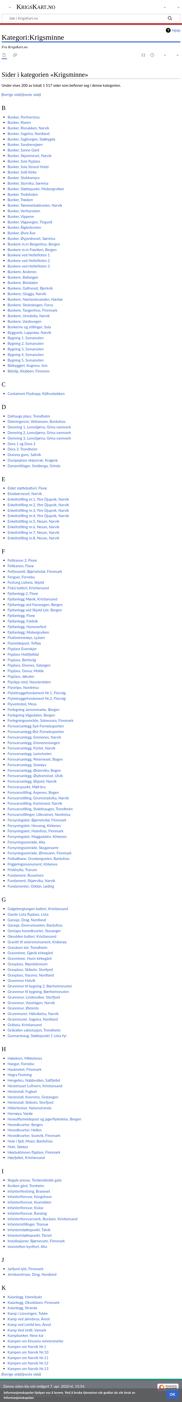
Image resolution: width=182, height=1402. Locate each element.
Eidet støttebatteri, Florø (27, 488)
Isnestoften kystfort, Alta (27, 1246)
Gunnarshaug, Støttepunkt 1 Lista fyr (37, 1035)
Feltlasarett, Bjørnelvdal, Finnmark (34, 571)
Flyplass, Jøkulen (20, 676)
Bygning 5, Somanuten (25, 360)
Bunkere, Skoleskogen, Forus (30, 305)
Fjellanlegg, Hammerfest (26, 626)
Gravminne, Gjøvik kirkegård (30, 953)
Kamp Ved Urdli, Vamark (26, 1330)
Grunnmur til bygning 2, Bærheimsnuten (39, 986)
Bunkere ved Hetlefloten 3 (28, 266)
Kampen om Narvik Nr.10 (27, 1352)
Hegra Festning (19, 1074)
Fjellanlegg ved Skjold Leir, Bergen (34, 610)
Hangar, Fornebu (20, 1064)
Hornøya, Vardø (19, 1113)
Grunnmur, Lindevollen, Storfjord (33, 997)
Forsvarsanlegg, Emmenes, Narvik (34, 737)
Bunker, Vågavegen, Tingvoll (29, 222)
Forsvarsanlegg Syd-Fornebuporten (35, 726)
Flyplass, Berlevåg (21, 660)
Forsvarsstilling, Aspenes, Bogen (33, 792)
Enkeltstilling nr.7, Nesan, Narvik (33, 532)
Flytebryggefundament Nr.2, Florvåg (36, 698)
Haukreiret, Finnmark (24, 1069)
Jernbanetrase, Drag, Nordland (31, 1274)
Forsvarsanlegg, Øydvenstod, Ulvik (35, 775)
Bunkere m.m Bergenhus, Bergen (33, 244)
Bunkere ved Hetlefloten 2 (28, 260)
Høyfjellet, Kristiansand (26, 1157)
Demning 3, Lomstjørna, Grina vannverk (39, 438)
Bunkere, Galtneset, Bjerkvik (30, 288)
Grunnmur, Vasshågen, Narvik (31, 1002)
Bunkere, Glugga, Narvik (26, 293)
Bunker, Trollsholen (22, 194)
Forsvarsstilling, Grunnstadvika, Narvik (38, 798)
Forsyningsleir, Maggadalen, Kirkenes (37, 836)
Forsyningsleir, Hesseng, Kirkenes (34, 825)
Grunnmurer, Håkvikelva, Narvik (33, 1013)
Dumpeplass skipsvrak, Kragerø (32, 460)
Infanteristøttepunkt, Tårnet (29, 1235)
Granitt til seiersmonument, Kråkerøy (37, 942)
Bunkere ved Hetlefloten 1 (28, 255)
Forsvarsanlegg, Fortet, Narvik (31, 748)
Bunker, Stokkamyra (23, 177)
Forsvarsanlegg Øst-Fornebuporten (35, 731)
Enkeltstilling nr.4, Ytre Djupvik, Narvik (38, 515)
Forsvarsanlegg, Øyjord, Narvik (32, 781)
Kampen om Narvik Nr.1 (26, 1346)
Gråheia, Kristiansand (24, 1025)
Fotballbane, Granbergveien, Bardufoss (38, 858)
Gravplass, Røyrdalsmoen (27, 964)
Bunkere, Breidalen (22, 282)
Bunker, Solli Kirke (21, 172)
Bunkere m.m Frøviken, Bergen (32, 249)
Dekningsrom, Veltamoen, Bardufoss (36, 421)
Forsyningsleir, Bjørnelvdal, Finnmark (36, 820)
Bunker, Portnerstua (23, 117)
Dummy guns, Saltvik (24, 454)
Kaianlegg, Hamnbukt (24, 1297)
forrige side (12, 94)
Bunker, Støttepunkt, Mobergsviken (35, 189)
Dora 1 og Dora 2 (21, 443)
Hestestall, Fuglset (22, 1091)
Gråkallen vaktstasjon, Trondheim (33, 1030)
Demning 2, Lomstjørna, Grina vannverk (39, 432)
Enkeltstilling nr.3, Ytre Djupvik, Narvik (38, 510)
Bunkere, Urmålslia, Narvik (28, 316)
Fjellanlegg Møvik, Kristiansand (32, 599)
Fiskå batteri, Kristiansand (28, 588)
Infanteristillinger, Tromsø (27, 1224)
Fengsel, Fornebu (21, 577)
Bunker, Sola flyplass (23, 161)
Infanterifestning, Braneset (28, 1191)
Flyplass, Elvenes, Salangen (29, 665)
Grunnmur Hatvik (21, 980)
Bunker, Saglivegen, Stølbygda (31, 139)
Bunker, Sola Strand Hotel (28, 167)
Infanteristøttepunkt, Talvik (29, 1230)
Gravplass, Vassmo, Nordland (30, 975)
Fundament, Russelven (25, 875)
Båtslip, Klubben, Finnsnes (28, 371)
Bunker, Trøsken (20, 199)
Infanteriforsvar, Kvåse (25, 1207)
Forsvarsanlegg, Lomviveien (29, 753)
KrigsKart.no (35, 6)
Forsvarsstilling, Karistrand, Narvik (34, 803)
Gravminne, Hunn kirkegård (29, 958)
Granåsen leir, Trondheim (27, 947)
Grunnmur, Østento (23, 1008)
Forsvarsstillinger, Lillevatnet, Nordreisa (38, 814)
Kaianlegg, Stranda (22, 1308)
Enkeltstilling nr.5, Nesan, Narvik (33, 521)
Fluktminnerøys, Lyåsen (26, 637)
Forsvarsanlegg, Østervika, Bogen (34, 770)
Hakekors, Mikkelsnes (24, 1058)
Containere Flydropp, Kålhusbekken (36, 393)
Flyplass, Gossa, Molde (25, 671)
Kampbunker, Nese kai (25, 1335)
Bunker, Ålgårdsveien (24, 227)
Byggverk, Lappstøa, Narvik (29, 332)
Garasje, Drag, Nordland (26, 920)
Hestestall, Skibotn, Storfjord (30, 1102)
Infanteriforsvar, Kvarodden (29, 1202)
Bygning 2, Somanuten (25, 343)
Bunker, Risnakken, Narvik (28, 128)
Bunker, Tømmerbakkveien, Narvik (34, 205)
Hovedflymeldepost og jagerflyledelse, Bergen (44, 1119)
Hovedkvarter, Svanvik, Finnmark (33, 1135)
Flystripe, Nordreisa (23, 687)
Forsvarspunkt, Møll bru (26, 787)
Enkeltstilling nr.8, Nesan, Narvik (33, 538)
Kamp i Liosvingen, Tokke (27, 1313)
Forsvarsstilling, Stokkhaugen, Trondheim (40, 809)
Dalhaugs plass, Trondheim (28, 416)
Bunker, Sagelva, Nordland (28, 133)
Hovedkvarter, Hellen (24, 1130)
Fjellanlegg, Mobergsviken (28, 632)
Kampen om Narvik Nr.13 (27, 1368)
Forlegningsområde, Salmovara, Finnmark (40, 720)
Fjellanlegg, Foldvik (22, 621)
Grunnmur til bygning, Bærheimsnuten (38, 991)
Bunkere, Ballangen (22, 277)
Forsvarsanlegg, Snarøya (26, 765)
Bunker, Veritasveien (23, 211)
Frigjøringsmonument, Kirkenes (32, 864)
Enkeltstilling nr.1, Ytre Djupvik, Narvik (38, 499)
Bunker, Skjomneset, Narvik (29, 155)
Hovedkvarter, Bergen (25, 1124)
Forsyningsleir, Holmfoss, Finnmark (35, 831)
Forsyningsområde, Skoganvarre (32, 847)
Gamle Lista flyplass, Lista (27, 914)
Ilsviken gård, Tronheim (25, 1185)
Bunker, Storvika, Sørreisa (27, 183)
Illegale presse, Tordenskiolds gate (34, 1180)
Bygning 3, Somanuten (25, 349)
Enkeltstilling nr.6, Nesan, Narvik (33, 527)
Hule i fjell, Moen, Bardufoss (30, 1141)
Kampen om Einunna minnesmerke (35, 1341)
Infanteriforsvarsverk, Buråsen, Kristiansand (42, 1219)
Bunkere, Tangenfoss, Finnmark (32, 310)
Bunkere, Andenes (21, 271)
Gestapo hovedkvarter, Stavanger (34, 931)
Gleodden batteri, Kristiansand (31, 936)
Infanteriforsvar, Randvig (27, 1213)
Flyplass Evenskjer (22, 648)
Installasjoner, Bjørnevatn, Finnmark (36, 1241)
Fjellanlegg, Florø (21, 615)
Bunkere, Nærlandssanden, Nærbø (34, 299)
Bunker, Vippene (20, 216)
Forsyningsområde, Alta (26, 842)
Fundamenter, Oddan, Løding (30, 886)
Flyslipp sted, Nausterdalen (29, 682)
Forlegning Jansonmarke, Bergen (33, 709)
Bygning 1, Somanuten (25, 338)
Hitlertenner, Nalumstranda (29, 1108)
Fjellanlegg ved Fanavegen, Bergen (35, 604)
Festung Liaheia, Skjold (25, 582)
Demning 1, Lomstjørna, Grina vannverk (39, 427)
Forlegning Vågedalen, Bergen (31, 715)
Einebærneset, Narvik (24, 493)
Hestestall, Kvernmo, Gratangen (32, 1097)
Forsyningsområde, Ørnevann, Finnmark (39, 853)
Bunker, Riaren (19, 122)
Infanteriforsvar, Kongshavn (29, 1196)
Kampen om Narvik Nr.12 (27, 1363)
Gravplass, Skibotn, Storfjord (30, 969)
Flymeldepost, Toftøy (24, 643)
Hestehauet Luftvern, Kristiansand (34, 1086)
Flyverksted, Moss (21, 704)
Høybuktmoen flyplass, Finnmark (33, 1152)
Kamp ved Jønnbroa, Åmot (28, 1319)
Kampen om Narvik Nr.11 (27, 1357)
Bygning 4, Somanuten (25, 354)
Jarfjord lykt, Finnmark (25, 1269)
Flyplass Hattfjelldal (23, 654)
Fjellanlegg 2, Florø (22, 593)
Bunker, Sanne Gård (23, 150)
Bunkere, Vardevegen (24, 321)
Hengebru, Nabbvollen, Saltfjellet (33, 1080)
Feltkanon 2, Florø (21, 560)
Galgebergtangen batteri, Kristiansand (37, 908)
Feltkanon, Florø (20, 566)
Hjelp (176, 30)
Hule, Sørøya (17, 1146)
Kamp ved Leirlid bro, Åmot (29, 1324)
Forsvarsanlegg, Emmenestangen (33, 742)
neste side (31, 94)
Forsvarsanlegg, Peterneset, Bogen (35, 759)
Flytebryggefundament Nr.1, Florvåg (36, 693)
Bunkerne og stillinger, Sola (29, 327)
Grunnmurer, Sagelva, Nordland (32, 1019)
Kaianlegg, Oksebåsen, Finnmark (33, 1302)
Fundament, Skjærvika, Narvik (31, 880)
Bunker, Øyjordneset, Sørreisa (31, 238)
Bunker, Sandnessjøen (25, 144)
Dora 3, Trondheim (22, 449)
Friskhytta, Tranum (22, 869)
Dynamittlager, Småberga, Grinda (33, 466)
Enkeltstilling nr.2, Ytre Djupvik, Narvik (38, 505)
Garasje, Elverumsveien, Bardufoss (34, 925)
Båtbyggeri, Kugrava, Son (27, 365)
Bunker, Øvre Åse (21, 233)
